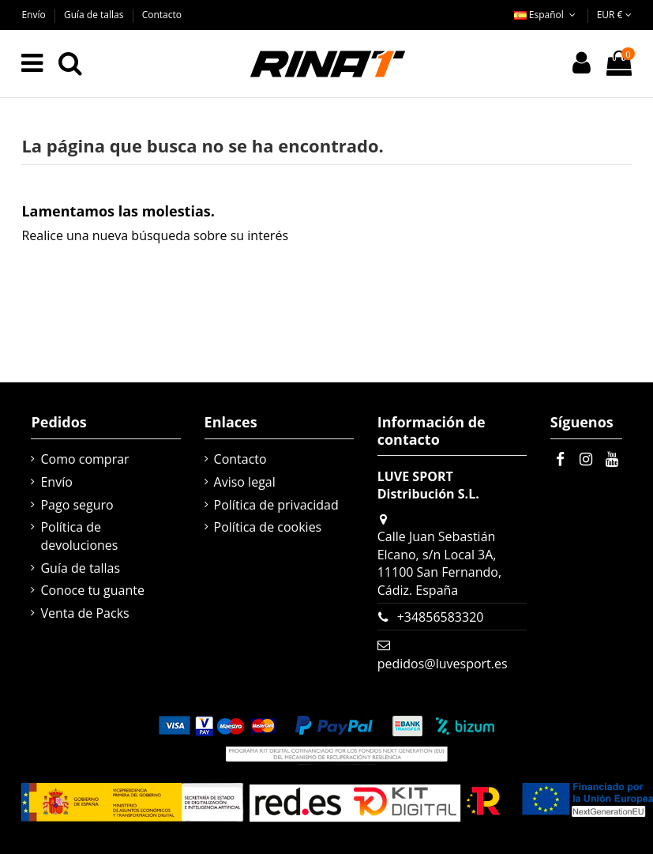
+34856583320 (440, 617)
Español (546, 14)
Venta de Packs (84, 613)
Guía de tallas (95, 14)
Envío (34, 14)
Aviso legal (245, 482)
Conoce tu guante (92, 590)
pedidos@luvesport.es (442, 663)
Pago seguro (76, 505)
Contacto (162, 14)
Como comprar (84, 459)
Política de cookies (268, 527)
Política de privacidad (276, 505)
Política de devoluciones (79, 535)
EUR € (614, 14)
